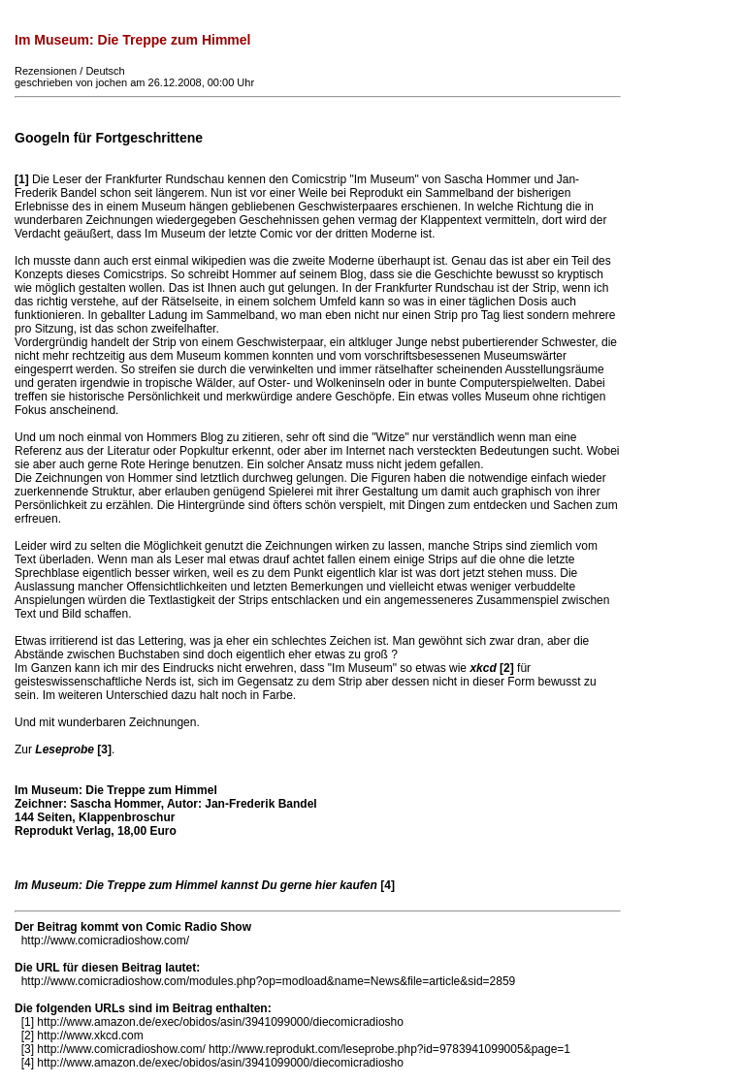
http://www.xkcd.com (90, 1035)
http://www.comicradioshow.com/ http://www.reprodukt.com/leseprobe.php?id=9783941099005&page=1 (303, 1049)
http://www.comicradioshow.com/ (105, 940)
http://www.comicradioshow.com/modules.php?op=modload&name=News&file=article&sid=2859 (268, 981)
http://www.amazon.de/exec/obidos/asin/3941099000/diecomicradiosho (220, 1022)
